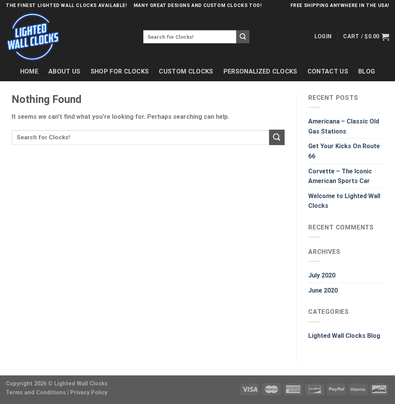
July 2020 (321, 275)
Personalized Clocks (260, 71)
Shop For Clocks (120, 71)
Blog (366, 71)
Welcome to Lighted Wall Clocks (344, 201)
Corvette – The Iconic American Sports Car (340, 176)
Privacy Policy (88, 392)
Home (29, 71)
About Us (64, 71)
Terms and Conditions (36, 392)
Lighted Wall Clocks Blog (344, 335)
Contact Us (327, 71)
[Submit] (242, 36)
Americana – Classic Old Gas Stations (343, 126)
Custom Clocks (186, 71)
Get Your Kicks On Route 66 (344, 151)
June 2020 (323, 290)
